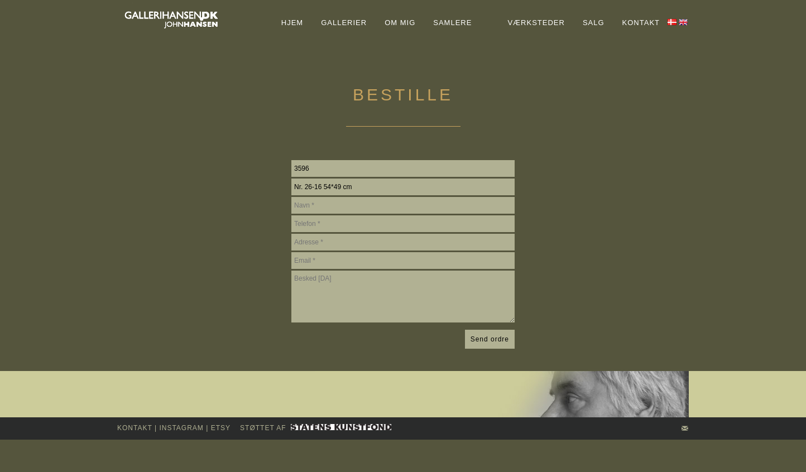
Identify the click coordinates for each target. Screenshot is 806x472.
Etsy (221, 428)
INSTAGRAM (181, 428)
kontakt (134, 428)
